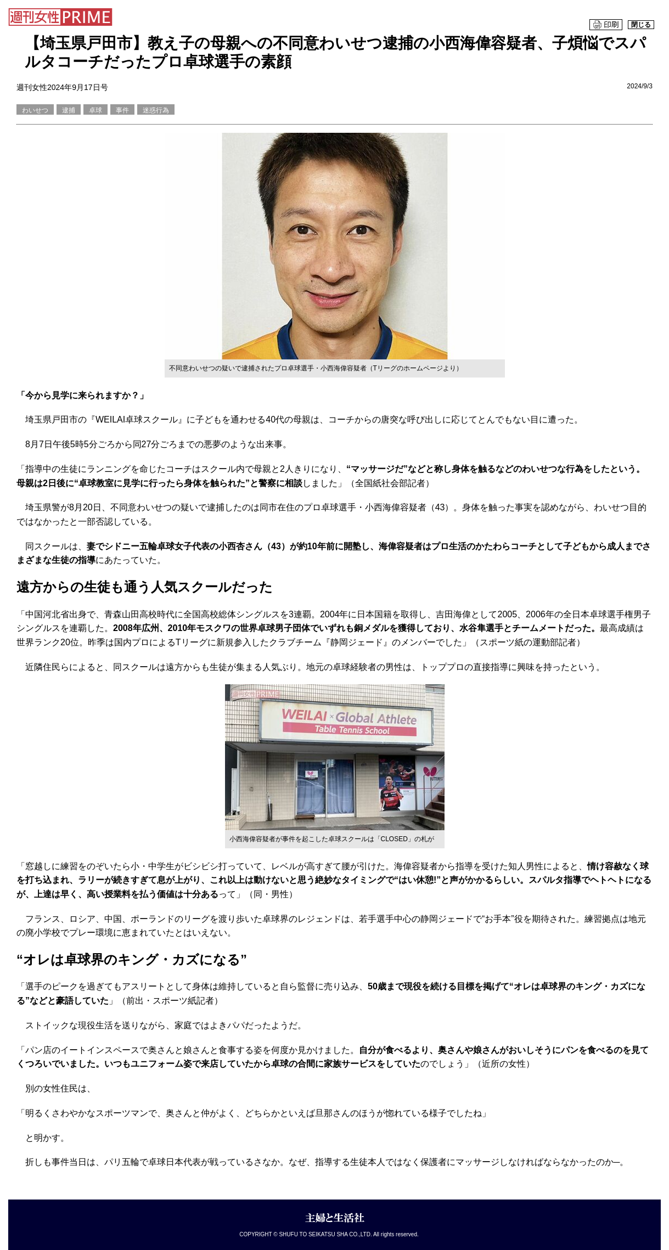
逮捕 (68, 110)
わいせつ (35, 110)
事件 (122, 110)
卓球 (95, 110)
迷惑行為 (156, 110)
